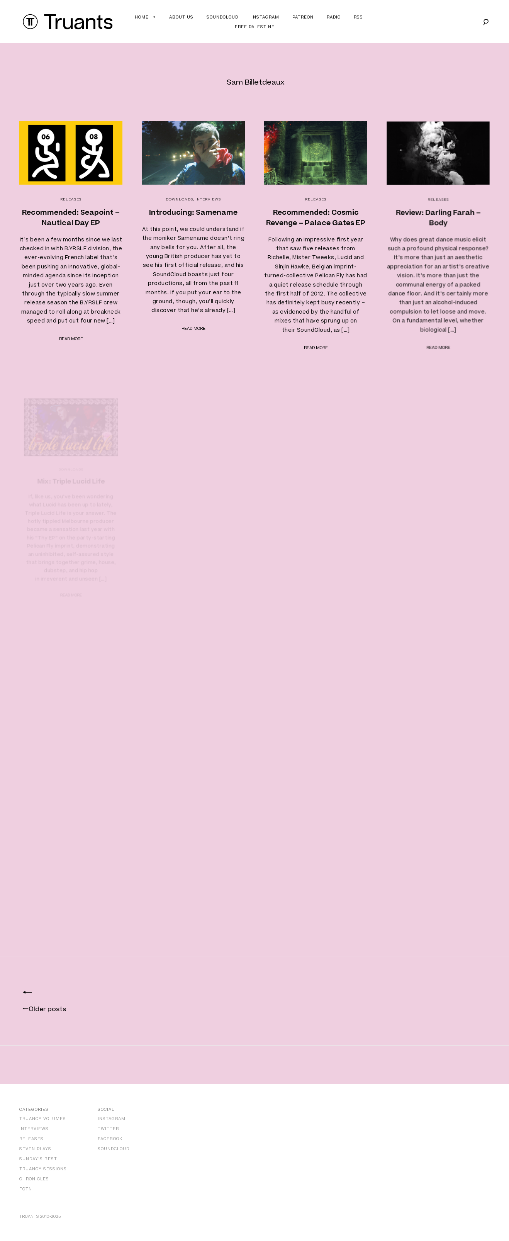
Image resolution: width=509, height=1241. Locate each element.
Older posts (44, 1009)
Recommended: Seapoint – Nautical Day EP (71, 217)
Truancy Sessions (43, 1169)
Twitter (108, 1129)
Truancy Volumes (42, 1119)
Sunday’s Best (38, 1159)
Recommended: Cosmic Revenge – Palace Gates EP (315, 218)
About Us (181, 17)
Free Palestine (255, 27)
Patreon (303, 17)
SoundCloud (113, 1149)
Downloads (179, 199)
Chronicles (34, 1179)
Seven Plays (35, 1149)
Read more (71, 339)
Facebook (110, 1139)
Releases (70, 199)
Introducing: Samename (193, 212)
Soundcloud (222, 17)
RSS (358, 17)
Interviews (208, 199)
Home (142, 17)
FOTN (25, 1189)
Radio (334, 17)
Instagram (265, 17)
